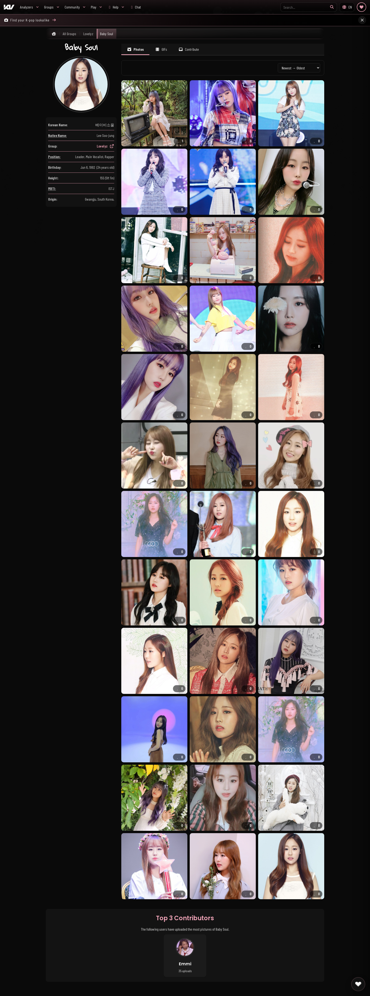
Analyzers (26, 7)
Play (93, 7)
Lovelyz (105, 146)
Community (72, 7)
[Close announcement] (362, 20)
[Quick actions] (358, 984)
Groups (49, 7)
